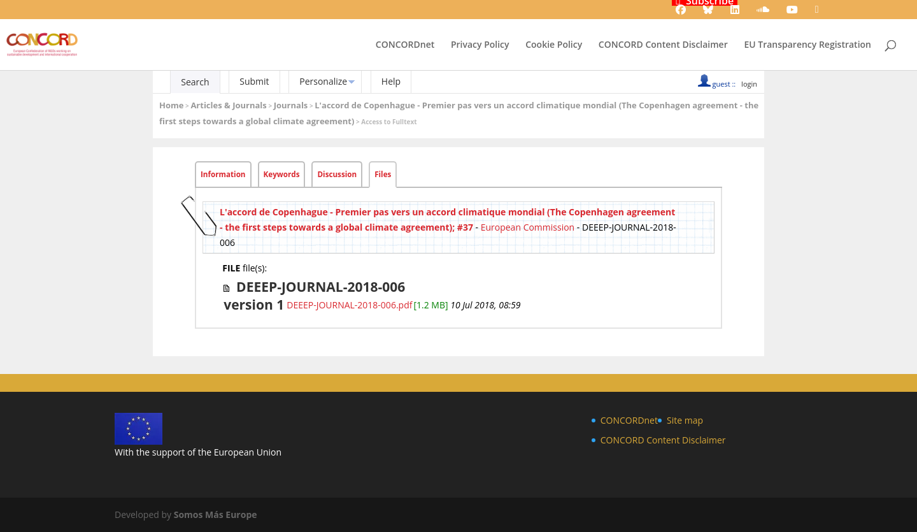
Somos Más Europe (215, 514)
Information (223, 174)
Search (195, 82)
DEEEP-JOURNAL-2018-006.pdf (349, 305)
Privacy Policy (480, 45)
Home (171, 105)
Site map (685, 420)
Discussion (337, 174)
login (749, 84)
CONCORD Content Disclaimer (663, 45)
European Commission (528, 227)
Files (382, 174)
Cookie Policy (553, 45)
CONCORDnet (405, 45)
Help (391, 81)
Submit (254, 81)
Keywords (282, 174)
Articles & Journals (228, 105)
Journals (291, 105)
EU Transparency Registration (807, 45)
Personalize (323, 81)
